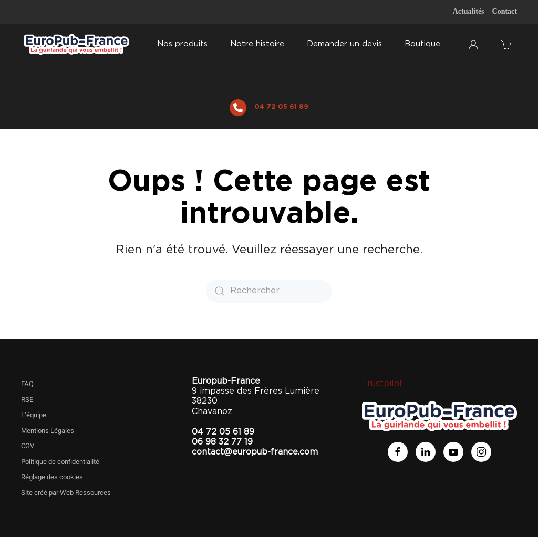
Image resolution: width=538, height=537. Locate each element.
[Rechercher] (269, 291)
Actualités (468, 11)
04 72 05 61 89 (281, 107)
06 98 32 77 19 (222, 442)
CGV (27, 446)
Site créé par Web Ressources (66, 493)
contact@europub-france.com (255, 452)
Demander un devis (344, 44)
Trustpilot (382, 383)
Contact (504, 11)
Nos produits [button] (182, 44)
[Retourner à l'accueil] (77, 45)
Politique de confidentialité (60, 462)
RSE (27, 400)
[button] (507, 45)
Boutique (422, 44)
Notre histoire (257, 44)
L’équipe (33, 415)
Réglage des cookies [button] (52, 477)
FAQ (27, 384)
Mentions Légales (47, 431)
